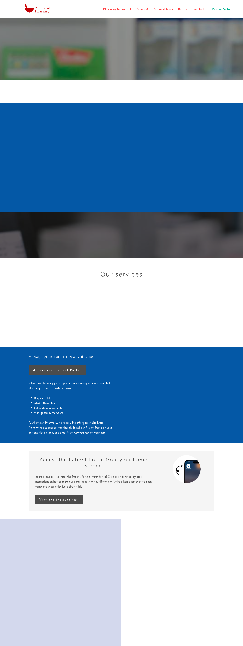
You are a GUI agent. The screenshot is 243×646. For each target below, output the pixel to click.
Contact (199, 9)
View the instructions (58, 499)
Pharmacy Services (117, 9)
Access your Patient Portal (57, 370)
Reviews (183, 9)
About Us (143, 9)
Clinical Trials (163, 9)
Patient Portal (221, 9)
